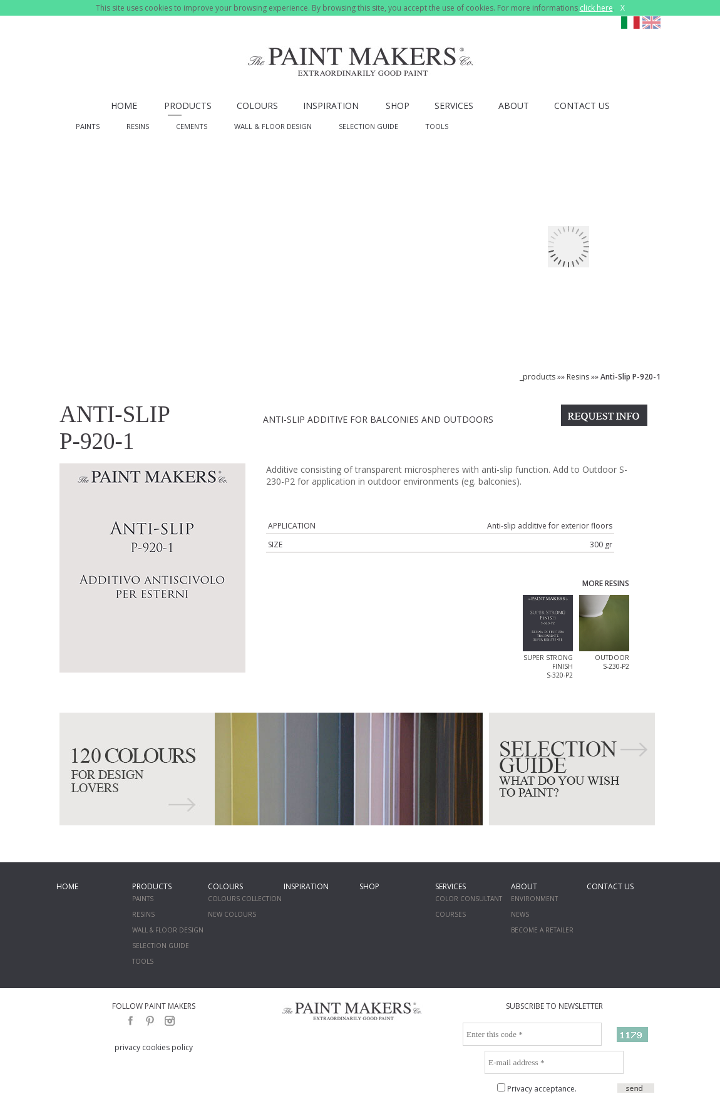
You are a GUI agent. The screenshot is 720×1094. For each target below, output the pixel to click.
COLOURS (257, 105)
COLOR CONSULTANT (468, 898)
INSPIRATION (331, 105)
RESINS (137, 126)
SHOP (397, 105)
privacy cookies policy (154, 1047)
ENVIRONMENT (534, 898)
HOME (124, 105)
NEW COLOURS (232, 914)
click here (596, 8)
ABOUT (513, 105)
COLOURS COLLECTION (245, 898)
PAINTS (88, 126)
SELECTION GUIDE (368, 126)
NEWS (520, 914)
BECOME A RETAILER (542, 930)
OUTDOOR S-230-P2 (612, 662)
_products (537, 376)
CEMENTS (191, 126)
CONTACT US (582, 105)
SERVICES (454, 105)
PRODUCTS (188, 105)
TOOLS (436, 126)
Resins (578, 376)
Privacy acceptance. (542, 1088)
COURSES (450, 914)
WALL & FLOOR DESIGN (273, 126)
